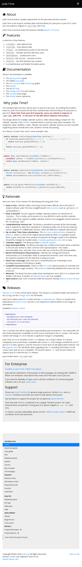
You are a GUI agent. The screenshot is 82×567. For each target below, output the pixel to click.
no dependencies (48, 299)
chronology (29, 83)
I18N (6, 509)
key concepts (15, 83)
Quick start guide (11, 448)
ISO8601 (26, 122)
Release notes (10, 478)
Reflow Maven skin (10, 559)
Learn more (31, 382)
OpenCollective (57, 398)
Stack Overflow (21, 392)
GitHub (12, 96)
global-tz (9, 235)
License (7, 465)
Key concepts (10, 468)
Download (8, 492)
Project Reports (12, 533)
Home (7, 445)
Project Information (13, 530)
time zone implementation (54, 232)
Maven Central (18, 308)
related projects (39, 276)
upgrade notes (12, 347)
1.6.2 (53, 350)
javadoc (41, 268)
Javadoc (13, 86)
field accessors (52, 208)
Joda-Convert (21, 302)
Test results (9, 523)
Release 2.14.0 (9, 293)
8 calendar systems (48, 242)
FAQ (16, 88)
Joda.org (25, 554)
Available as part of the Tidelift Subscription (23, 369)
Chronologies (10, 471)
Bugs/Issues (9, 520)
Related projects (11, 458)
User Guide (47, 265)
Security (8, 488)
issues (61, 392)
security (13, 93)
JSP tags (8, 503)
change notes (15, 91)
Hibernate (8, 506)
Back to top (74, 554)
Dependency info (11, 485)
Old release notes (11, 481)
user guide (20, 81)
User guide (9, 451)
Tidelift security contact (55, 412)
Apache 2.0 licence (51, 30)
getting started (16, 78)
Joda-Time (8, 4)
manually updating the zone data (52, 240)
